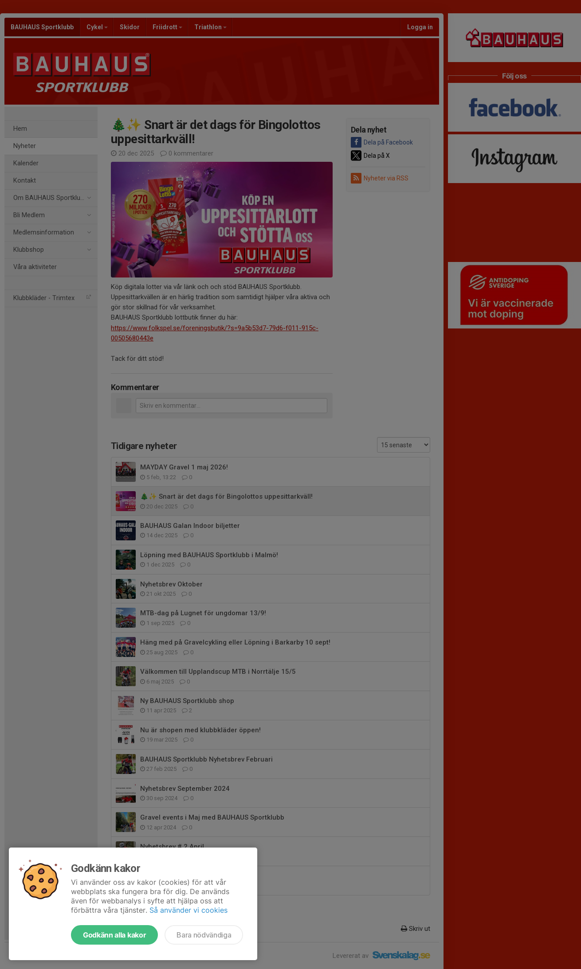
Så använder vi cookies (188, 910)
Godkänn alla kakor (114, 934)
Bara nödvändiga (204, 934)
